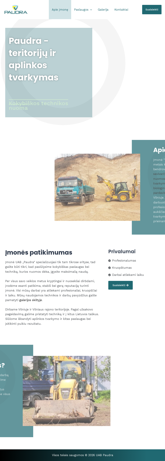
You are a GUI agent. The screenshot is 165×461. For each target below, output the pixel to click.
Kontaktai (121, 9)
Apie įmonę (60, 9)
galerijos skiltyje (30, 300)
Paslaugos (83, 9)
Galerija (103, 9)
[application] (90, 9)
